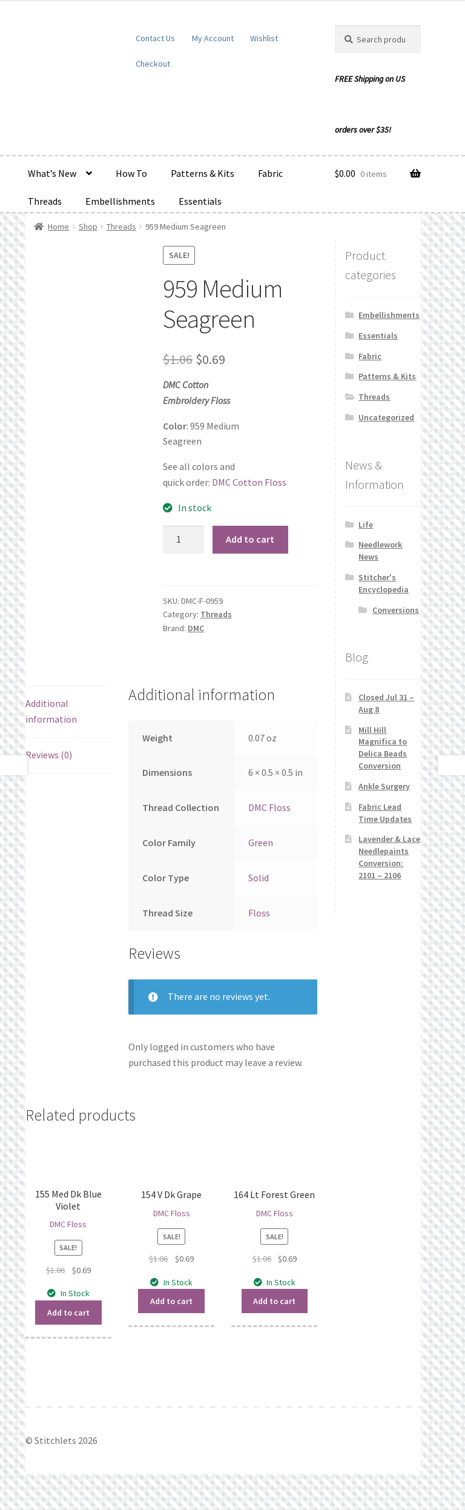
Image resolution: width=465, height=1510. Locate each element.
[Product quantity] (183, 540)
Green (260, 842)
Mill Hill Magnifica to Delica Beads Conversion (382, 747)
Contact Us (155, 38)
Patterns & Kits (202, 173)
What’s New (52, 173)
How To (131, 173)
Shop (88, 226)
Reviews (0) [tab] (48, 755)
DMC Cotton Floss (249, 482)
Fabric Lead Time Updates (385, 812)
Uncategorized (386, 417)
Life (365, 524)
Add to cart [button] (68, 1312)
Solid (258, 878)
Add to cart (250, 539)
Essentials (200, 201)
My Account (213, 38)
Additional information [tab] (51, 711)
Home (58, 226)
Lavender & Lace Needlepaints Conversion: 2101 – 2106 (389, 856)
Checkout (153, 63)
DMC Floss (269, 807)
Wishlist (264, 38)
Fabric (270, 173)
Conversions (395, 609)
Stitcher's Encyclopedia (383, 583)
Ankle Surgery (384, 786)
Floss (259, 913)
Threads (45, 201)
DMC (196, 628)
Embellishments (120, 201)
